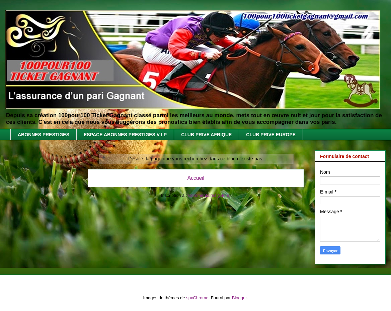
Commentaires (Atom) (209, 195)
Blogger (239, 297)
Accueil (195, 178)
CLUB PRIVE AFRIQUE (206, 134)
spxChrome (197, 297)
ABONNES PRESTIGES (43, 134)
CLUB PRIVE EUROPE (271, 134)
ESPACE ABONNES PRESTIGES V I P (125, 134)
